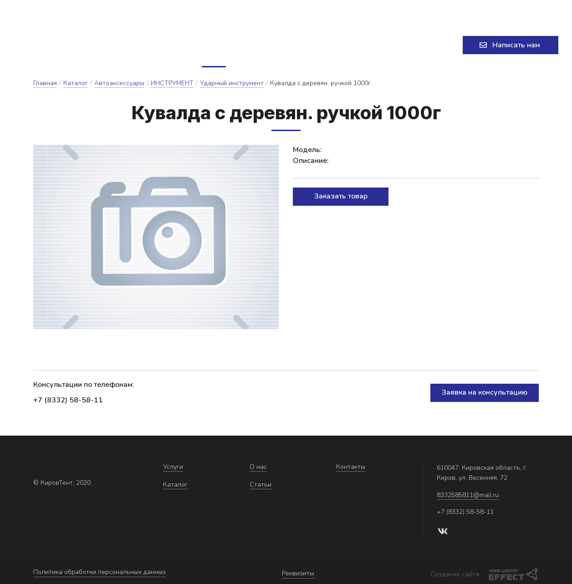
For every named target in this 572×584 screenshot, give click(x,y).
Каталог (231, 46)
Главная (45, 85)
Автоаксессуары (119, 85)
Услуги (180, 46)
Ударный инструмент (232, 85)
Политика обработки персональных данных (99, 573)
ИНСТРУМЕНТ (172, 85)
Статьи (315, 46)
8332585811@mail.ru (274, 11)
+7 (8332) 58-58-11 (460, 11)
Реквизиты (298, 573)
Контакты (362, 46)
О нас (277, 46)
